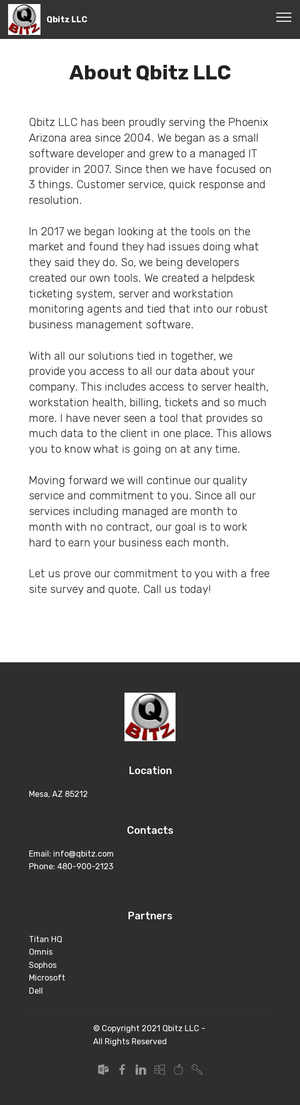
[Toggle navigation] (284, 16)
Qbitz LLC (67, 19)
